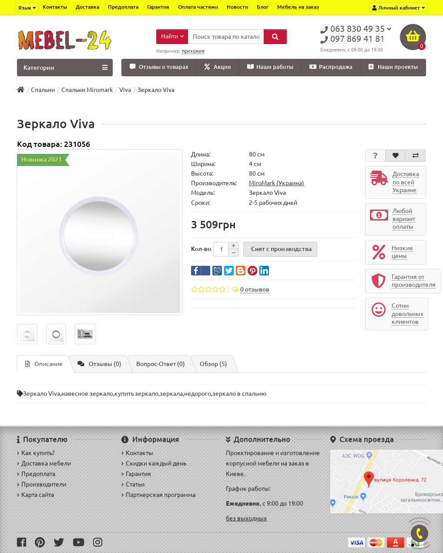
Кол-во (201, 248)
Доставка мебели (44, 463)
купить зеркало (136, 393)
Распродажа (330, 67)
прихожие (193, 51)
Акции (218, 67)
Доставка (87, 7)
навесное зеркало (87, 393)
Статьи (132, 484)
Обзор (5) (213, 363)
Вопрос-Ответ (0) (160, 363)
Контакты (55, 7)
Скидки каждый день (153, 463)
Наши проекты (393, 67)
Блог (262, 7)
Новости (237, 7)
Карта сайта (35, 494)
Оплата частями (198, 7)
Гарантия (158, 7)
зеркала (171, 393)
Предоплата (123, 7)
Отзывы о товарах (159, 67)
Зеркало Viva (41, 393)
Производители (41, 484)
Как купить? (36, 452)
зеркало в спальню (239, 393)
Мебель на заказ (298, 7)
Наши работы (270, 67)
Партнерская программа (158, 494)
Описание (44, 363)
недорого (197, 393)
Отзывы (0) (99, 363)
